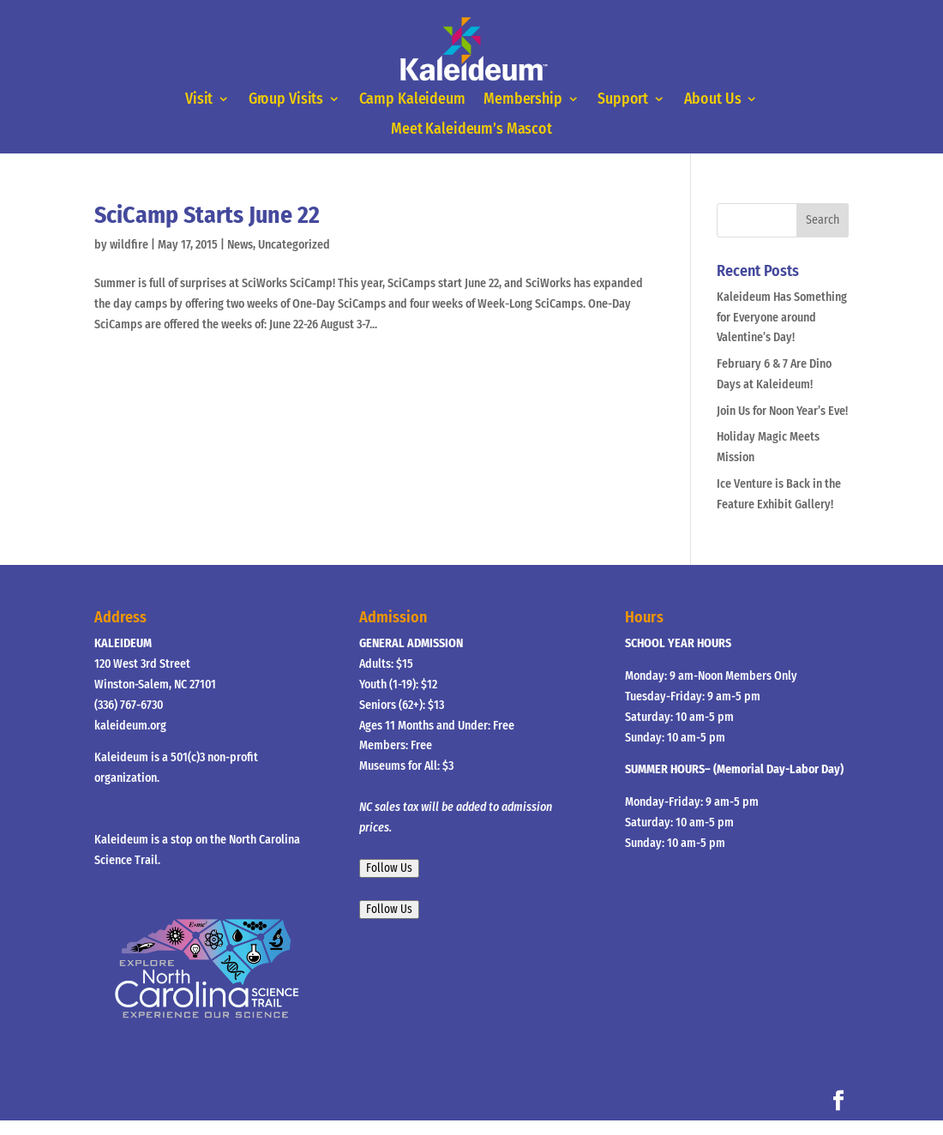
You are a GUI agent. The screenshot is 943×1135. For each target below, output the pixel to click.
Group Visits (286, 99)
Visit (199, 99)
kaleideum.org (130, 725)
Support (623, 99)
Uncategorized (294, 244)
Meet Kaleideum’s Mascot (471, 129)
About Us (713, 99)
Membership (523, 99)
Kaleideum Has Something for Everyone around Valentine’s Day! (782, 317)
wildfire (129, 244)
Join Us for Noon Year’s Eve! (782, 411)
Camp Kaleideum (412, 99)
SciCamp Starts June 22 (207, 215)
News (240, 244)
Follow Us (389, 868)
